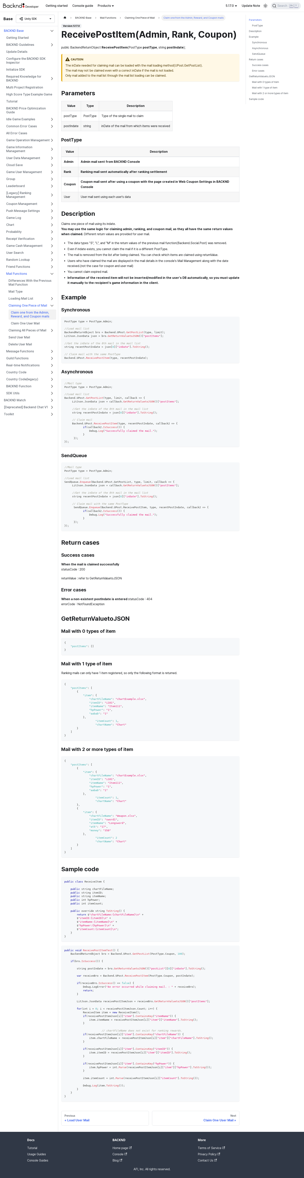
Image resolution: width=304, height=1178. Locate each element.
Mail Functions (16, 274)
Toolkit (9, 414)
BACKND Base (14, 31)
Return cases (256, 59)
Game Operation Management (28, 140)
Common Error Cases (21, 126)
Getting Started (17, 38)
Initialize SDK (15, 69)
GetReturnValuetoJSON (262, 76)
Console (119, 1154)
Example (253, 36)
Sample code (256, 99)
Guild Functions (17, 358)
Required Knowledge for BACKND (23, 78)
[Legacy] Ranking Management (18, 195)
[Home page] (65, 18)
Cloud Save (14, 165)
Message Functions (20, 351)
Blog (117, 1160)
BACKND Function (18, 386)
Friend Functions (18, 267)
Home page (122, 1148)
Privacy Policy (209, 1154)
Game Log (13, 218)
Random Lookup (18, 260)
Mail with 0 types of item (265, 82)
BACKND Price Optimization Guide (26, 110)
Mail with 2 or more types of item (270, 93)
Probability (14, 232)
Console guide (82, 6)
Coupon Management (21, 204)
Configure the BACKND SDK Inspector (26, 60)
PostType (257, 25)
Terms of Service (211, 1148)
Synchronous (259, 42)
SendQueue (258, 53)
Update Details (16, 52)
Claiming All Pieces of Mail (27, 330)
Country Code (16, 372)
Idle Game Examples (20, 119)
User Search (15, 253)
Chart (10, 225)
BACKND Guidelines (20, 45)
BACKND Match (15, 400)
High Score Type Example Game (29, 94)
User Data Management (23, 158)
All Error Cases (16, 133)
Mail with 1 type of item (264, 87)
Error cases (258, 70)
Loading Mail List (21, 298)
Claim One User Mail (25, 323)
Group (10, 179)
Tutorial (11, 101)
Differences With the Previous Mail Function (30, 282)
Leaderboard (15, 186)
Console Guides (37, 1160)
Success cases (260, 65)
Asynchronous (260, 48)
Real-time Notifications (23, 365)
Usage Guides (36, 1154)
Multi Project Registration (24, 87)
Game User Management (24, 172)
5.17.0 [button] (230, 6)
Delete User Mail (20, 344)
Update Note (251, 6)
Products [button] (104, 6)
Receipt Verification (20, 239)
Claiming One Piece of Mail (28, 305)
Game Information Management (19, 149)
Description (255, 31)
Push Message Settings (23, 211)
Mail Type (15, 291)
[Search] (286, 5)
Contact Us (207, 1160)
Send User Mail (19, 337)
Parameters (255, 19)
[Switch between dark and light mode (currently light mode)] (265, 6)
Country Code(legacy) (22, 379)
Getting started (57, 6)
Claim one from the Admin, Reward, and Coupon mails (30, 314)
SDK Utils (12, 393)
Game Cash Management (24, 246)
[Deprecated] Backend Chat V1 (26, 407)
